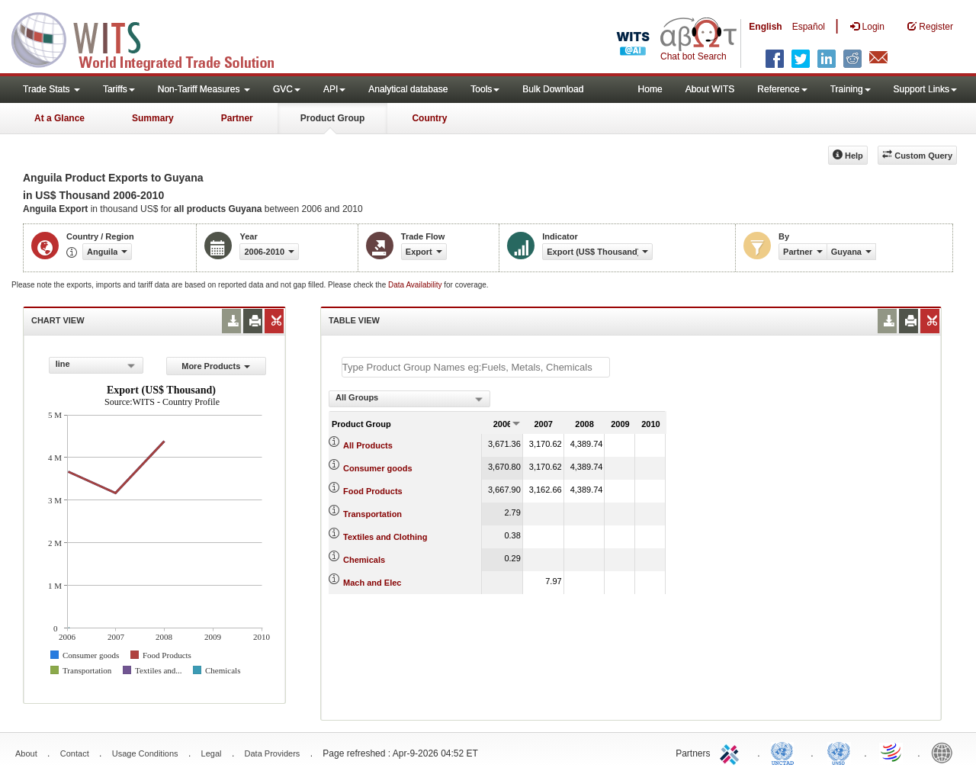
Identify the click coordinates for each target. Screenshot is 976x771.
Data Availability (416, 285)
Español (808, 26)
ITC (732, 752)
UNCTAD (785, 752)
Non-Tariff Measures (204, 89)
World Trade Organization (892, 752)
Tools (484, 89)
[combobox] (96, 365)
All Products (368, 445)
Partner (237, 118)
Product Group (332, 118)
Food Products (373, 491)
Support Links (925, 89)
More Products (215, 366)
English (765, 26)
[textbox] (476, 367)
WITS (152, 38)
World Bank (945, 752)
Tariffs (119, 89)
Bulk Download (552, 89)
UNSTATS (839, 752)
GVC (286, 89)
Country (429, 118)
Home (650, 89)
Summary (153, 118)
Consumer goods (377, 468)
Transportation (372, 514)
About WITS (710, 89)
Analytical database (408, 89)
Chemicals (364, 559)
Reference (782, 89)
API (334, 89)
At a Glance (59, 118)
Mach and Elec (372, 582)
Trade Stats (51, 89)
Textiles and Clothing (385, 536)
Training (850, 89)
